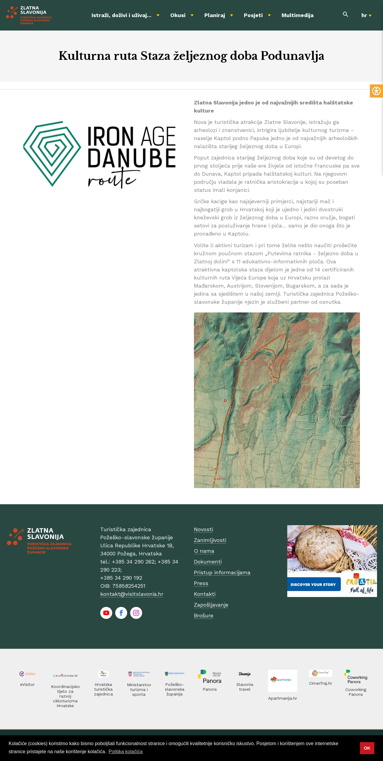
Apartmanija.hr (282, 698)
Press (201, 583)
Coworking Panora (355, 692)
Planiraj (214, 15)
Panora (210, 689)
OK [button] (367, 748)
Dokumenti (208, 561)
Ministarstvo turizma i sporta (139, 689)
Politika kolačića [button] (126, 751)
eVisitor (27, 684)
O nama (204, 551)
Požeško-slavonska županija (174, 689)
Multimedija (298, 15)
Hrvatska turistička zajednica (103, 689)
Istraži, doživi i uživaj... (121, 15)
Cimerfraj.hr (320, 683)
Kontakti (204, 594)
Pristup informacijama (222, 572)
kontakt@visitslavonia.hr (131, 594)
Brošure (203, 615)
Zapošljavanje (211, 604)
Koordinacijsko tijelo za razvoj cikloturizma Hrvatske (65, 696)
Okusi (178, 15)
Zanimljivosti (210, 540)
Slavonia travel (244, 687)
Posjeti (253, 15)
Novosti (203, 529)
